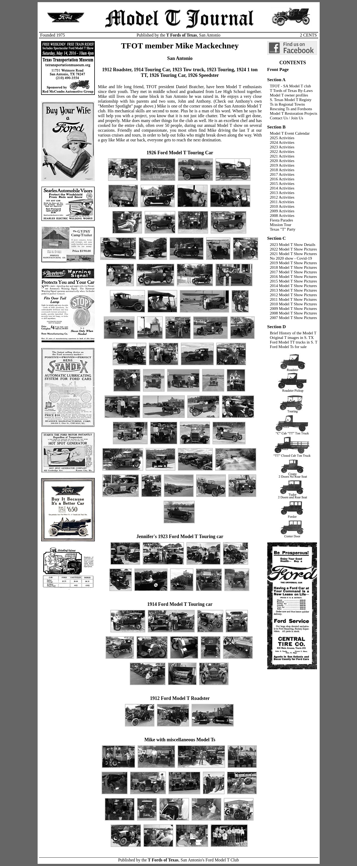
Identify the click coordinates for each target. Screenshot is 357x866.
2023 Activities (282, 147)
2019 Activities (282, 165)
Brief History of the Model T (293, 333)
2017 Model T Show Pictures (293, 272)
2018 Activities (282, 170)
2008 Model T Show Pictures (293, 313)
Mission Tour (280, 225)
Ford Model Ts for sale (288, 347)
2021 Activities (282, 156)
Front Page (278, 69)
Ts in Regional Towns (287, 104)
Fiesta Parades (281, 220)
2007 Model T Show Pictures (293, 318)
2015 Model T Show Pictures (293, 281)
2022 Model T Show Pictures (293, 249)
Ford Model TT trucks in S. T (294, 342)
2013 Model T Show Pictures (293, 290)
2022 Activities (282, 151)
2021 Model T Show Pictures (293, 254)
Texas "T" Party (282, 229)
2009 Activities (282, 211)
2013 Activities (282, 193)
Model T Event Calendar (290, 133)
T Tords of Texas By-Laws (291, 90)
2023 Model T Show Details (292, 244)
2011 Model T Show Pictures (293, 299)
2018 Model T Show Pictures (293, 267)
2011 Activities (282, 202)
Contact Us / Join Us (286, 118)
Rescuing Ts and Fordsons (291, 109)
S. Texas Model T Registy (291, 100)
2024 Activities (282, 142)
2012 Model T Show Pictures (293, 295)
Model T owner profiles (289, 95)
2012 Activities (282, 197)
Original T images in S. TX (292, 337)
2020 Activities (282, 161)
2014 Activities (282, 188)
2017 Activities (282, 174)
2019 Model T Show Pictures (293, 263)
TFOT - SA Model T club (290, 86)
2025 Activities (282, 138)
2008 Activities (282, 215)
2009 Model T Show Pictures (293, 308)
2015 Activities (282, 183)
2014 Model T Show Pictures (293, 286)
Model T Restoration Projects (294, 113)
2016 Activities (282, 179)
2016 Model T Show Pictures (293, 276)
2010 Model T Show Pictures (293, 304)
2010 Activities (282, 206)
